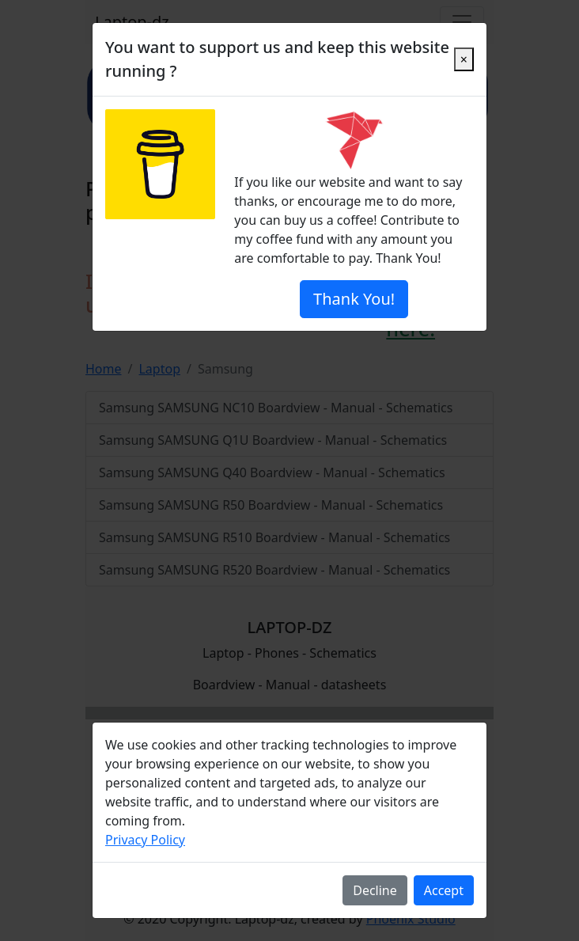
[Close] (464, 59)
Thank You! (354, 298)
